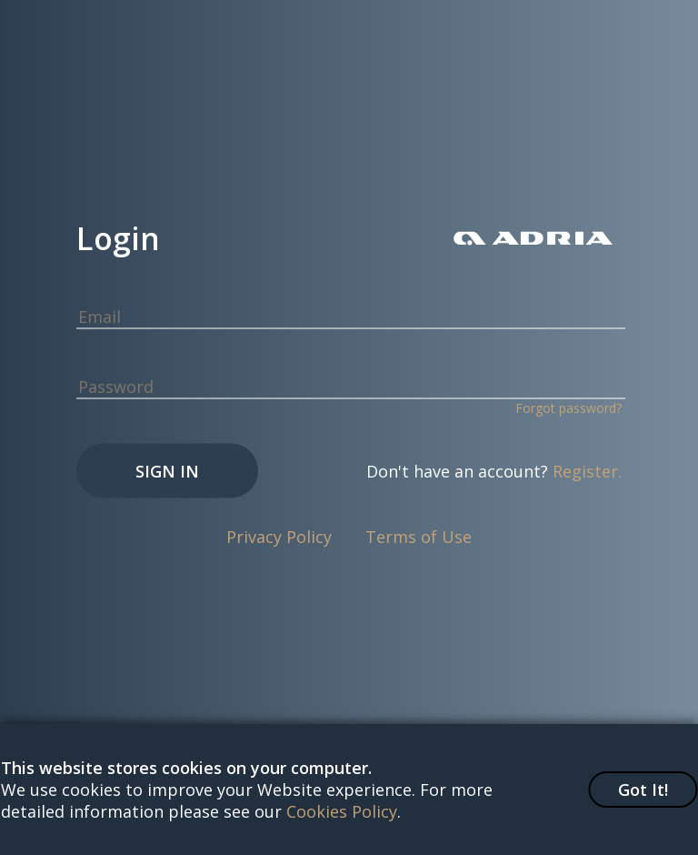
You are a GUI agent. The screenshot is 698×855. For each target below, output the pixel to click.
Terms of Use (418, 537)
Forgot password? (568, 408)
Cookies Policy (341, 811)
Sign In (167, 471)
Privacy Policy (279, 537)
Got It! (643, 789)
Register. (587, 471)
